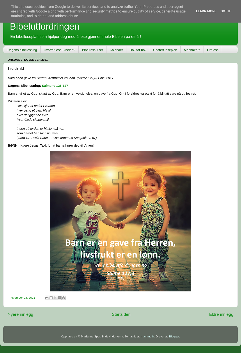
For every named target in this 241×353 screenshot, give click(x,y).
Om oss (212, 50)
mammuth (147, 336)
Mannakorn (192, 50)
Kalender (116, 50)
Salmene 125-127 (55, 85)
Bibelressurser (92, 50)
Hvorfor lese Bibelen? (59, 50)
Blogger (174, 336)
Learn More (206, 11)
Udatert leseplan (165, 50)
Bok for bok (138, 50)
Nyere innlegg (20, 314)
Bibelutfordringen (45, 26)
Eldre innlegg (221, 314)
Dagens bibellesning (22, 50)
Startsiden (121, 314)
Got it (226, 11)
